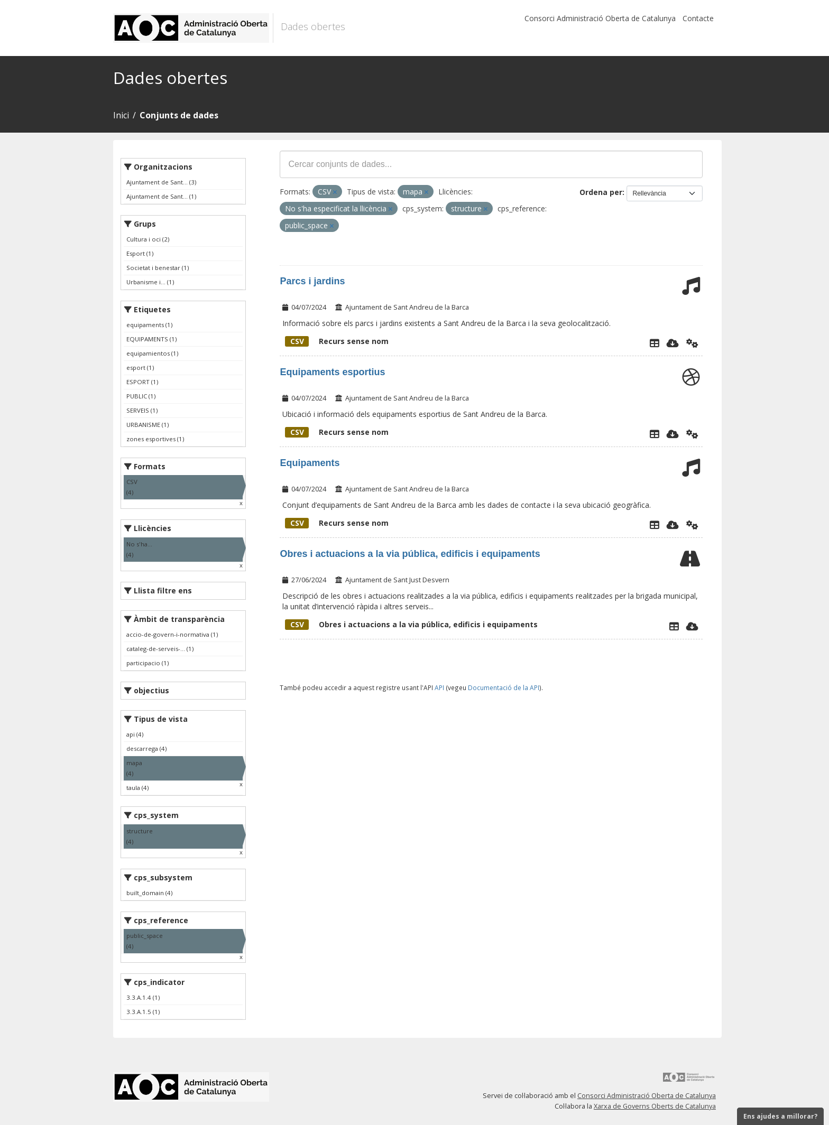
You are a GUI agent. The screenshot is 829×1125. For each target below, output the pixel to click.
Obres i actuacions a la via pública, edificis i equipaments (410, 553)
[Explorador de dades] (654, 343)
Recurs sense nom (337, 341)
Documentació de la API (503, 687)
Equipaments (309, 463)
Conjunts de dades (179, 115)
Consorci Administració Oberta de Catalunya (600, 18)
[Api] (692, 343)
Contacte (698, 18)
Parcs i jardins (312, 281)
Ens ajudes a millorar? (780, 1116)
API (439, 687)
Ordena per (600, 192)
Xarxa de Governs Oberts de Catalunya (655, 1106)
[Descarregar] (673, 343)
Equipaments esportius (332, 372)
